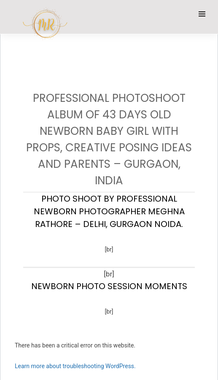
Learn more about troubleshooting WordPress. (75, 366)
